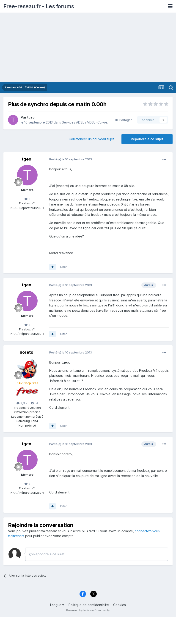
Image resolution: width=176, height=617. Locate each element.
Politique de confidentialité (89, 605)
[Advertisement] (88, 47)
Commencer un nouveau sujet (91, 139)
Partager (123, 120)
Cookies (119, 605)
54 (34, 403)
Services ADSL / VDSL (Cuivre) (85, 122)
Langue (57, 605)
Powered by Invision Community (88, 610)
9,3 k (22, 403)
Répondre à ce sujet (147, 139)
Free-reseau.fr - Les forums (38, 6)
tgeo (31, 117)
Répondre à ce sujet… (48, 554)
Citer (63, 267)
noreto (26, 352)
